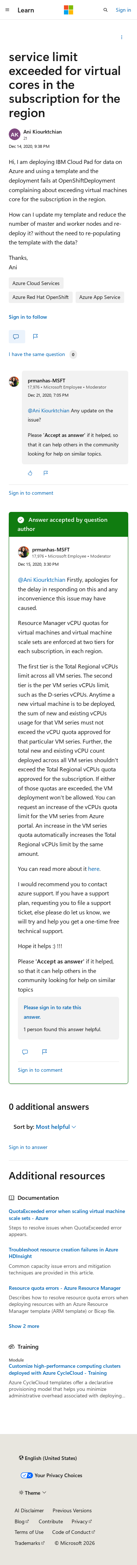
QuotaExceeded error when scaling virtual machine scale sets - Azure (67, 1214)
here (93, 868)
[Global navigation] (7, 9)
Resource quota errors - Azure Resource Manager (65, 1288)
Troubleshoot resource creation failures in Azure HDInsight (63, 1252)
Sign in (123, 9)
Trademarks (27, 1542)
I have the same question (37, 354)
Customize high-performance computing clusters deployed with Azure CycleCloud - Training (65, 1369)
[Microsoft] (68, 10)
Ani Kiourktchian (42, 131)
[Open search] (105, 9)
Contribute (51, 1521)
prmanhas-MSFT (46, 380)
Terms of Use (29, 1531)
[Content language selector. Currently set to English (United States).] (48, 1458)
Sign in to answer (28, 1146)
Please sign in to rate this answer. (52, 1012)
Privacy (80, 1521)
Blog (19, 1521)
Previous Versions (72, 1510)
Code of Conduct (71, 1531)
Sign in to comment (31, 492)
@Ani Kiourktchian (49, 410)
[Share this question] (121, 37)
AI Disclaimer (29, 1510)
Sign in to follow (28, 316)
